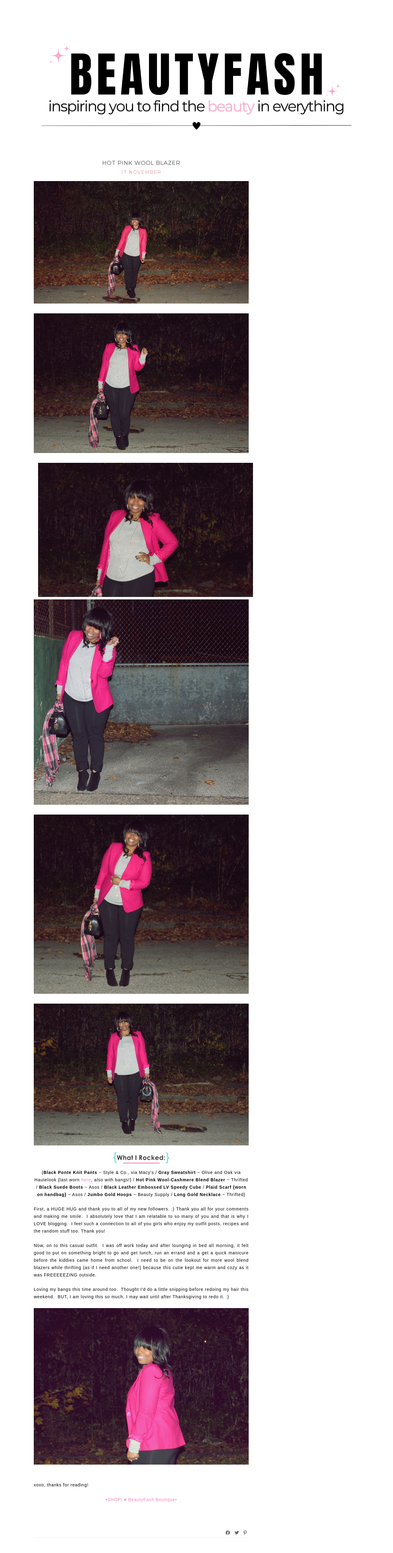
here (86, 1179)
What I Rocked (141, 153)
